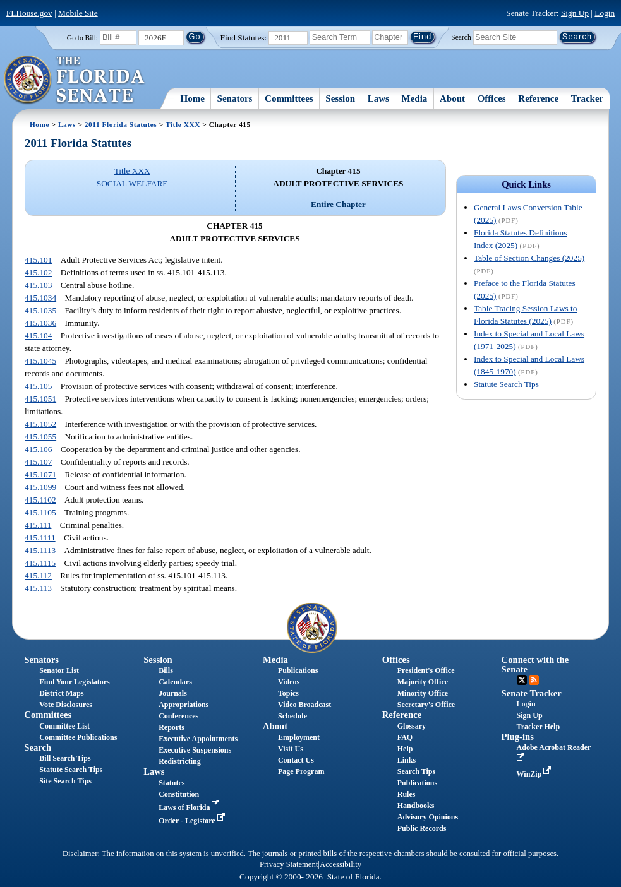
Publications (298, 670)
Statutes (171, 782)
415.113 (38, 588)
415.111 (38, 525)
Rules (406, 794)
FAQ (405, 737)
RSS (534, 680)
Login (604, 13)
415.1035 (40, 310)
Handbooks (416, 805)
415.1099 (40, 487)
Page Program (301, 771)
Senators (235, 98)
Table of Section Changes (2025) (529, 258)
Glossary (411, 726)
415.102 (38, 272)
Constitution (179, 794)
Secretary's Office (426, 704)
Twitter (522, 680)
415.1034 (40, 297)
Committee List (64, 726)
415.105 (38, 386)
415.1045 (40, 361)
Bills (166, 670)
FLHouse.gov (29, 13)
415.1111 (40, 537)
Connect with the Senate (535, 664)
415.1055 (40, 436)
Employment (299, 737)
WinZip (535, 774)
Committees (289, 98)
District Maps (61, 693)
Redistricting (180, 761)
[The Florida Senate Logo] (75, 80)
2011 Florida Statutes (121, 124)
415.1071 (40, 474)
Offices (492, 98)
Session (340, 98)
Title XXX (183, 124)
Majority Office (422, 681)
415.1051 (40, 398)
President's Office (426, 670)
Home (193, 98)
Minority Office (422, 693)
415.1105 (40, 512)
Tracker (587, 98)
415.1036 (40, 323)
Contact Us (296, 760)
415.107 (38, 462)
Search (461, 36)
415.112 (38, 575)
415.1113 (40, 550)
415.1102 (40, 499)
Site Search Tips (65, 781)
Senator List (59, 670)
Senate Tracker (532, 693)
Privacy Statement (289, 864)
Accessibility (340, 864)
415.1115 (40, 563)
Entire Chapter (338, 204)
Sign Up (575, 13)
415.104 (38, 335)
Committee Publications (78, 737)
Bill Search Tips (64, 758)
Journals (173, 693)
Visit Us (290, 748)
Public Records (422, 828)
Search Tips (416, 771)
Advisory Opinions (427, 817)
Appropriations (183, 704)
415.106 (38, 449)
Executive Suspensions (195, 750)
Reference (538, 98)
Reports (171, 727)
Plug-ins (518, 737)
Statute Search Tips (506, 384)
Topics (288, 693)
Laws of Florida (190, 807)
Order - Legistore (193, 820)
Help (405, 748)
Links (406, 760)
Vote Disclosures (65, 704)
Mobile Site (78, 13)
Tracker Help (538, 726)
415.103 (38, 285)
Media (415, 98)
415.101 (38, 260)
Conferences (178, 715)
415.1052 (40, 424)
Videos (288, 681)
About (452, 98)
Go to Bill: (82, 38)
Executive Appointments (198, 738)
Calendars (175, 681)
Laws (378, 98)
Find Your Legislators (74, 681)
